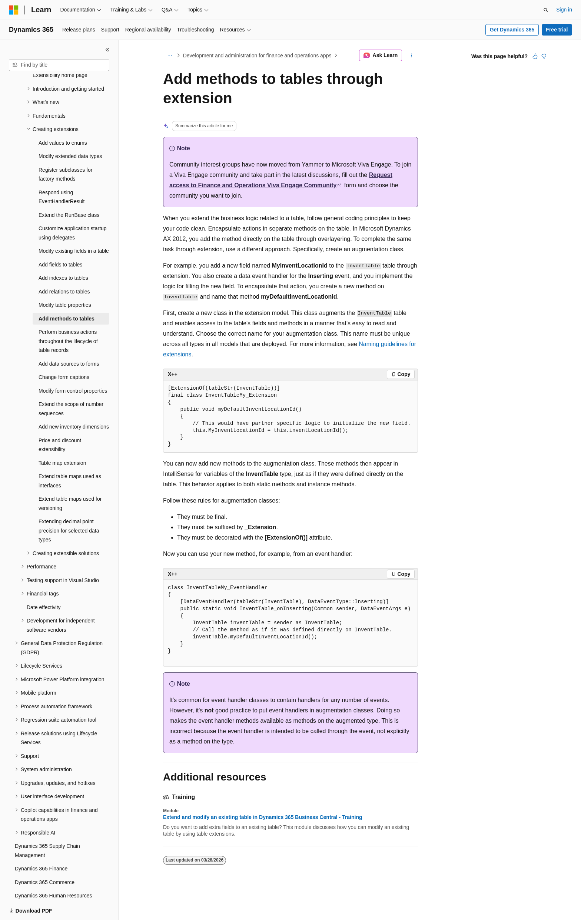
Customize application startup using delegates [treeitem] (73, 207)
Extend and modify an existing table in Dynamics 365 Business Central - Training (262, 817)
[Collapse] (107, 49)
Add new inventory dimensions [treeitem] (74, 401)
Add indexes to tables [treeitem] (63, 252)
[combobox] (59, 65)
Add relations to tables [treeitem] (64, 266)
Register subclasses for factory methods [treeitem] (66, 149)
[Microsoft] (14, 10)
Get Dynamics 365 (512, 30)
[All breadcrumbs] (169, 55)
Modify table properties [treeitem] (65, 279)
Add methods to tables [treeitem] (66, 293)
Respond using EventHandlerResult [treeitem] (62, 171)
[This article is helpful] (535, 56)
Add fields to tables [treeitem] (60, 239)
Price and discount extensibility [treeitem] (60, 419)
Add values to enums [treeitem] (63, 117)
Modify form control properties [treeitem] (73, 365)
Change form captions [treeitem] (64, 352)
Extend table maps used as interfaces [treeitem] (70, 455)
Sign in (564, 10)
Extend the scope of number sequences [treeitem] (71, 383)
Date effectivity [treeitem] (44, 582)
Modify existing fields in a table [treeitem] (74, 225)
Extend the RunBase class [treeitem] (69, 189)
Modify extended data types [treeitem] (70, 131)
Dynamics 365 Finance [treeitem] (41, 843)
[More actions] (411, 55)
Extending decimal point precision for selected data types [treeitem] (69, 505)
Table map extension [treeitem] (62, 437)
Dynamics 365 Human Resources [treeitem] (53, 870)
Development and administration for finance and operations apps (257, 55)
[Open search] (545, 10)
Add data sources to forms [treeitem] (69, 338)
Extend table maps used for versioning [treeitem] (70, 478)
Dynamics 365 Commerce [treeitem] (44, 857)
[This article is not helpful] (544, 56)
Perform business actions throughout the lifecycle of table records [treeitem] (68, 315)
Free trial (557, 30)
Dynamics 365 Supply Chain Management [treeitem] (47, 825)
